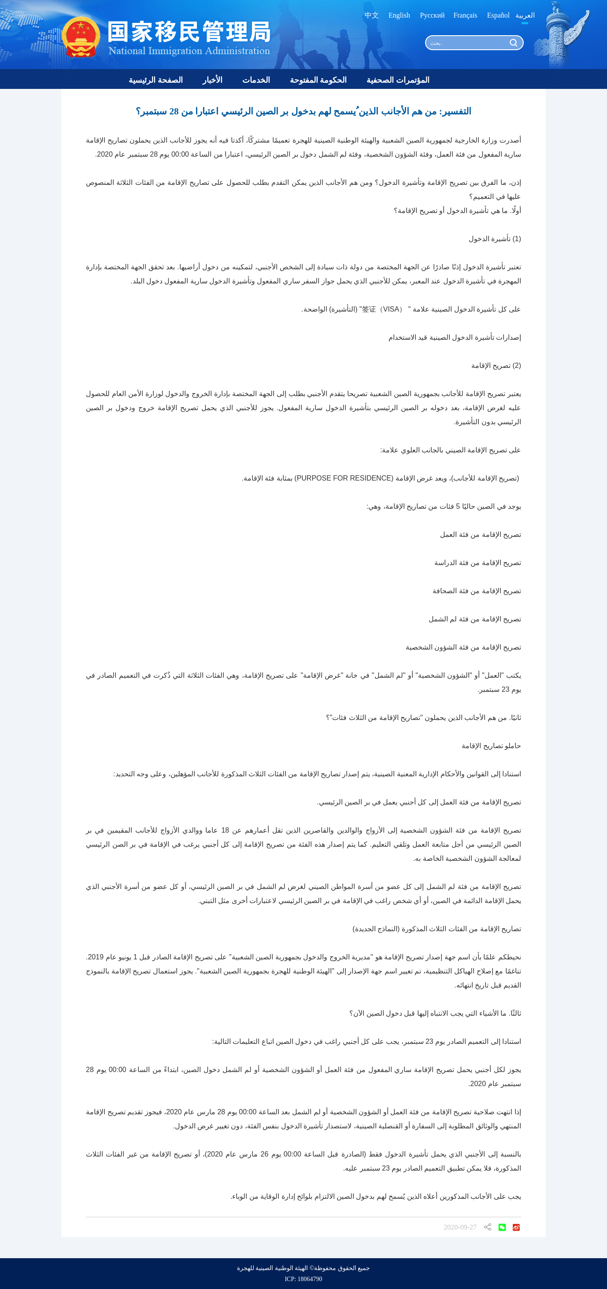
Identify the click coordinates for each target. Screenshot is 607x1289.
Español (498, 15)
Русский (432, 15)
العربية (525, 15)
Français (465, 15)
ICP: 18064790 (303, 1279)
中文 (372, 15)
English (399, 15)
